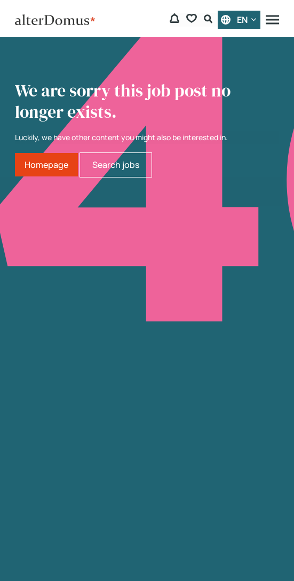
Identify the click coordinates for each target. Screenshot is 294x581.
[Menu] (272, 19)
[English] (239, 20)
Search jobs (115, 165)
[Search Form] (210, 20)
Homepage (46, 165)
